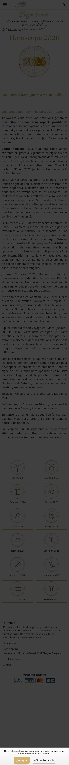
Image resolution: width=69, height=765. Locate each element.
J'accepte (22, 760)
